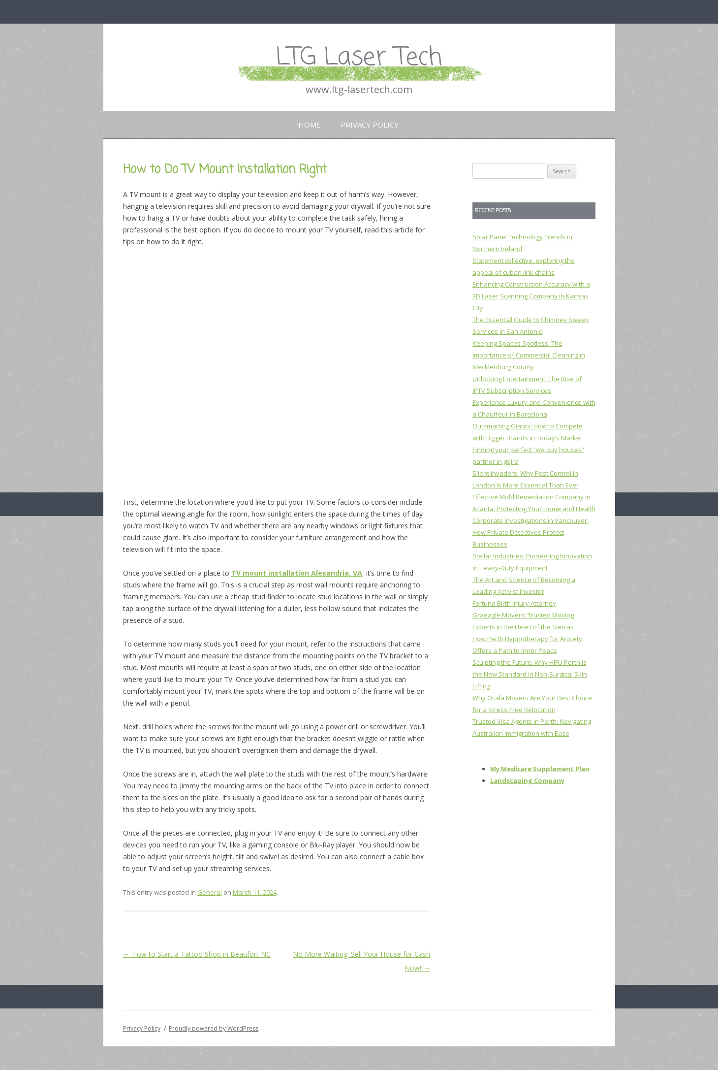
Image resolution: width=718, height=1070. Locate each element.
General (209, 892)
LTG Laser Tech (359, 57)
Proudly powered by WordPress (213, 1028)
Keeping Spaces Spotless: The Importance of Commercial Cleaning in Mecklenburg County (528, 355)
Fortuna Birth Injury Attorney (514, 603)
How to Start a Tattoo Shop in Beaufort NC (197, 954)
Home (309, 125)
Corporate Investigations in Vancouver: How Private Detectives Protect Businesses (530, 532)
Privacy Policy (370, 125)
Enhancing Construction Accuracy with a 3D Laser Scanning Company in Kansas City (531, 296)
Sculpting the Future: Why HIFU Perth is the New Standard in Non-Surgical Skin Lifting (529, 674)
